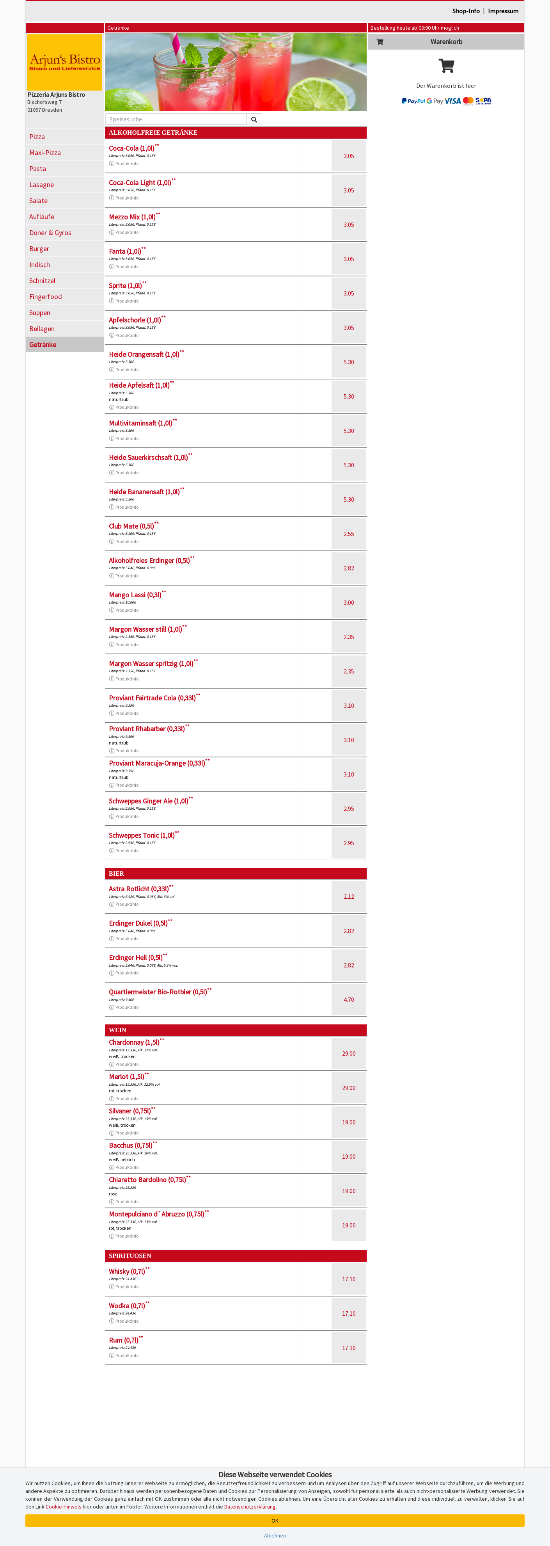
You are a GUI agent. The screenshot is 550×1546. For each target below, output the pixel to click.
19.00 (349, 1122)
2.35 (349, 637)
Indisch (39, 264)
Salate (38, 200)
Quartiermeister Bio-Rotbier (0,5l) (160, 991)
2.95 (349, 808)
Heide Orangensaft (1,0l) (146, 354)
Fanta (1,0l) (127, 251)
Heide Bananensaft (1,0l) (147, 491)
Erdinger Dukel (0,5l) (140, 923)
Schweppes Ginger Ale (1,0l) (151, 800)
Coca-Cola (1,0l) (134, 148)
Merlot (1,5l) (129, 1076)
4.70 (349, 999)
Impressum (503, 11)
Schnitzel (42, 280)
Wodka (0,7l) (129, 1305)
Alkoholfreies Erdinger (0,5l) (152, 560)
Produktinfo (123, 163)
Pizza (37, 136)
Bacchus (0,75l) (133, 1145)
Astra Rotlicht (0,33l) (141, 888)
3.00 (349, 602)
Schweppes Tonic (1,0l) (144, 835)
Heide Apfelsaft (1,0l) (141, 385)
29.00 (349, 1053)
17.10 (349, 1279)
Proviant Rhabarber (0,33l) (149, 728)
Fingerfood (45, 296)
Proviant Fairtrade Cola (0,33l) (154, 697)
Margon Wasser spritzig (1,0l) (153, 663)
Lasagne (41, 184)
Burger (39, 248)
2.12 (349, 896)
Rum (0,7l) (126, 1340)
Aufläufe (41, 216)
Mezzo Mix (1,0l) (134, 216)
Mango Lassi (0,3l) (137, 594)
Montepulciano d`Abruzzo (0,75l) (159, 1213)
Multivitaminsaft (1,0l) (143, 423)
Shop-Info (466, 11)
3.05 (349, 156)
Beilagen (42, 328)
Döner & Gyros (50, 232)
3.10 (349, 705)
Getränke (42, 344)
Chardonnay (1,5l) (136, 1042)
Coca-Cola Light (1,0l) (142, 182)
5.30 (349, 362)
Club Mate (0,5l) (134, 526)
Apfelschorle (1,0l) (137, 319)
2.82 (349, 568)
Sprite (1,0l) (128, 285)
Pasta (37, 168)
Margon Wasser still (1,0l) (148, 629)
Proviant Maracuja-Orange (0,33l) (159, 763)
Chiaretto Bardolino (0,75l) (150, 1179)
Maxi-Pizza (45, 152)
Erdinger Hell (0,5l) (138, 957)
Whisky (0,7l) (129, 1271)
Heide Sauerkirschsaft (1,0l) (151, 457)
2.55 (349, 534)
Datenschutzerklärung (250, 1506)
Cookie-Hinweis (64, 1506)
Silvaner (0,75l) (132, 1110)
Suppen (39, 312)
